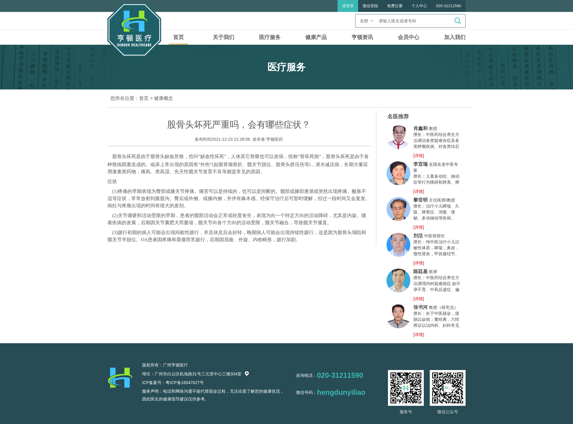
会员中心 (408, 37)
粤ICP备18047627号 (185, 382)
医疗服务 (270, 37)
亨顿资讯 (362, 37)
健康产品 (316, 37)
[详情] (418, 155)
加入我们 (455, 37)
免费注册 (395, 6)
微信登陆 (370, 6)
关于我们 (223, 37)
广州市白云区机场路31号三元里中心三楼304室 (202, 374)
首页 (178, 37)
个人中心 (419, 6)
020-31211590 (448, 6)
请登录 (348, 6)
